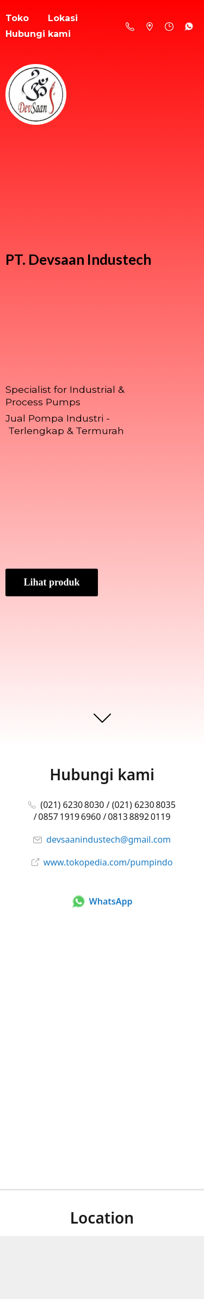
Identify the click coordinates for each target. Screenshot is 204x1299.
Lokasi (63, 18)
